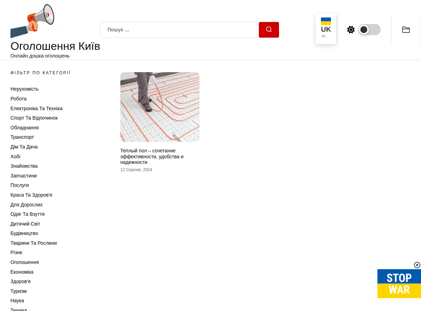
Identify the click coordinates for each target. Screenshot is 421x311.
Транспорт (22, 137)
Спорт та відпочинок (34, 118)
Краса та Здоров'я (31, 195)
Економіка (21, 272)
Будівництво (24, 233)
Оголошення (24, 262)
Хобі (15, 156)
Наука (17, 300)
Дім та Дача (24, 147)
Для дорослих (26, 204)
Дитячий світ (25, 224)
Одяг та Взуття (27, 214)
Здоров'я (20, 281)
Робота (18, 98)
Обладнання (24, 127)
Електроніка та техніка (36, 108)
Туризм (18, 291)
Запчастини (23, 176)
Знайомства (24, 166)
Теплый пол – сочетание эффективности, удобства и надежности (151, 156)
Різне (16, 252)
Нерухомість (24, 89)
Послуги (19, 185)
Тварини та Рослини (33, 243)
